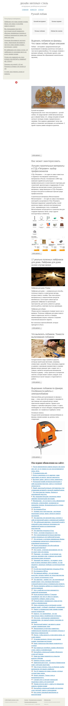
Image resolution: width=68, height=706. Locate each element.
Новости (33, 9)
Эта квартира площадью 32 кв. (44, 530)
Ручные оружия (56, 21)
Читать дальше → (36, 155)
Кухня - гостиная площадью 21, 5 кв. (46, 533)
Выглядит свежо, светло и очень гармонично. (48, 479)
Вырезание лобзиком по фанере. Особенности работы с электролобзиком (47, 391)
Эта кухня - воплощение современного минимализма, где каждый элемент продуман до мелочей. (47, 620)
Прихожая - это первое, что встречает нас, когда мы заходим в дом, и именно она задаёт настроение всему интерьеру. (46, 556)
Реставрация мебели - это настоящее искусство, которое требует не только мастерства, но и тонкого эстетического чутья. (47, 575)
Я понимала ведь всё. (40, 473)
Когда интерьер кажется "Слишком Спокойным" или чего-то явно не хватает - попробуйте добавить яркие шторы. (45, 597)
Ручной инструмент (40, 21)
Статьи (40, 9)
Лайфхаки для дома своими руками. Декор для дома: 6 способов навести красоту (16, 24)
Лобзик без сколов (56, 31)
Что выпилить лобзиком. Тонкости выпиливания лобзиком (47, 335)
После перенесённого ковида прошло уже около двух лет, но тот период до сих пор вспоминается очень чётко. (48, 469)
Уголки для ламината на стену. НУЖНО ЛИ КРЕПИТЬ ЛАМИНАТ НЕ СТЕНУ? (15, 59)
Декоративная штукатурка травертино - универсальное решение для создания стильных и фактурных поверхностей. (48, 631)
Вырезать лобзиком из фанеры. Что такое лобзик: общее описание (48, 42)
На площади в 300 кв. (41, 571)
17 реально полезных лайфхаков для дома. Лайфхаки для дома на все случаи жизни (47, 262)
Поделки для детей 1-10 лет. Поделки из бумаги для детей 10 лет (15, 66)
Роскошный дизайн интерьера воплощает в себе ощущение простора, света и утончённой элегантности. (46, 484)
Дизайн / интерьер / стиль (34, 3)
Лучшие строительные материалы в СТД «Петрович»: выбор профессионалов (47, 168)
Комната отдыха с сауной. (42, 660)
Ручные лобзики (40, 31)
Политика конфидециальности (30, 702)
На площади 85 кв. (40, 509)
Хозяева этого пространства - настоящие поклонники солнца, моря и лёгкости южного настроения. (46, 513)
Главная (25, 9)
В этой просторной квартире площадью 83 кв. (49, 569)
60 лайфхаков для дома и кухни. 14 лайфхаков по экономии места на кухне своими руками (16, 52)
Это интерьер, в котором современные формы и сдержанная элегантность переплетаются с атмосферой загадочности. (47, 541)
